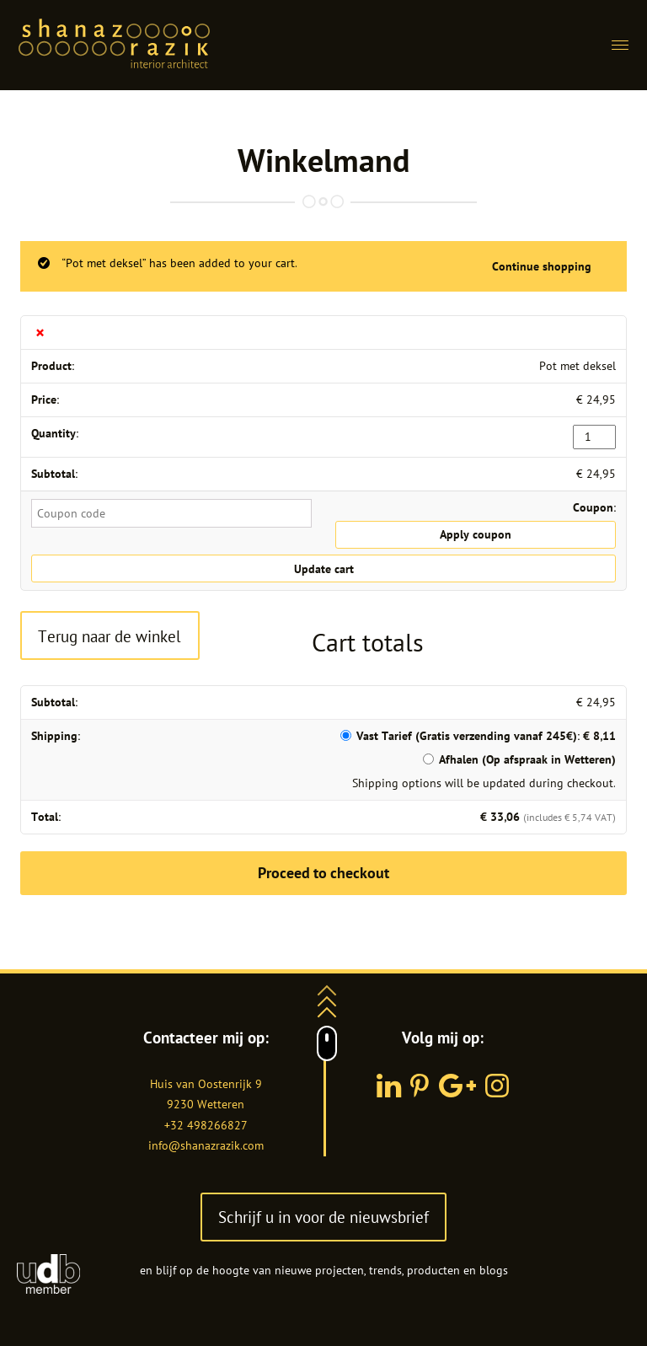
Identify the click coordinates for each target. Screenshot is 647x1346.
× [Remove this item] (40, 332)
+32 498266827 (206, 1125)
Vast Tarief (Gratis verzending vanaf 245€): (486, 735)
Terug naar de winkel (109, 635)
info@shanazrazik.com (206, 1145)
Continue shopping (541, 266)
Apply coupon (475, 534)
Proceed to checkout (323, 872)
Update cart (324, 568)
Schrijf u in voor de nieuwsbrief (323, 1216)
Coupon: (594, 507)
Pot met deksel (577, 365)
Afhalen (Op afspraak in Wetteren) (527, 759)
